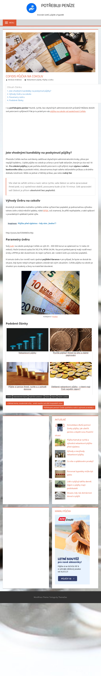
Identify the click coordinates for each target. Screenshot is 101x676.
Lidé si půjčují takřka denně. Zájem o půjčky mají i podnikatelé (79, 485)
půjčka (47, 397)
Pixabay (55, 316)
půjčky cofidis (63, 397)
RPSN (45, 210)
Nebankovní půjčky (34, 80)
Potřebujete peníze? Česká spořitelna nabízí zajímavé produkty (68, 408)
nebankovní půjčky (20, 397)
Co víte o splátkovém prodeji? (80, 461)
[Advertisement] (50, 132)
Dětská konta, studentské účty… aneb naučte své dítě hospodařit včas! (35, 403)
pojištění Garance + (36, 397)
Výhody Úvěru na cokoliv (20, 94)
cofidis (9, 397)
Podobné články (16, 100)
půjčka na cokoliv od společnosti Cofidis (68, 111)
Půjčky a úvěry (47, 80)
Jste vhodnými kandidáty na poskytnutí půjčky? (30, 91)
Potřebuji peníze (58, 5)
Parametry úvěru (17, 97)
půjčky (53, 397)
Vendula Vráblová (15, 80)
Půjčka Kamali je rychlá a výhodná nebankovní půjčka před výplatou (79, 443)
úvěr (12, 246)
